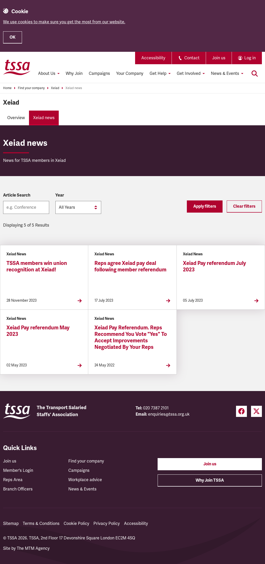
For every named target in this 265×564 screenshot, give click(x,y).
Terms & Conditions (41, 523)
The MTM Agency (33, 548)
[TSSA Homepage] (17, 67)
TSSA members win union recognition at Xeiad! (36, 266)
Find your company (31, 88)
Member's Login (18, 470)
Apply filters (204, 206)
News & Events (82, 489)
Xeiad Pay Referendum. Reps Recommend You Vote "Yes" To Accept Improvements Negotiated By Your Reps (130, 337)
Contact (189, 58)
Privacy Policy (106, 523)
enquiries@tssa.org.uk (169, 414)
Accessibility (153, 58)
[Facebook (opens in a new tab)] (241, 411)
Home (7, 88)
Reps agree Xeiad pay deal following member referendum (130, 266)
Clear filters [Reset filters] (244, 206)
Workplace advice (85, 479)
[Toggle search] (254, 73)
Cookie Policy (76, 523)
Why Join (74, 73)
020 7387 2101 (156, 408)
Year (59, 195)
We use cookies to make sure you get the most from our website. (64, 22)
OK (13, 37)
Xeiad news (73, 88)
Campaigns (99, 73)
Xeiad (55, 88)
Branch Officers (18, 489)
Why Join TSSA (210, 480)
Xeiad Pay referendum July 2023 (214, 266)
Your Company (129, 73)
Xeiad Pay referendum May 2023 (38, 330)
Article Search (16, 195)
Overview (16, 117)
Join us (218, 58)
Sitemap (11, 523)
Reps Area (13, 479)
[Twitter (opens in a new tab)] (256, 411)
